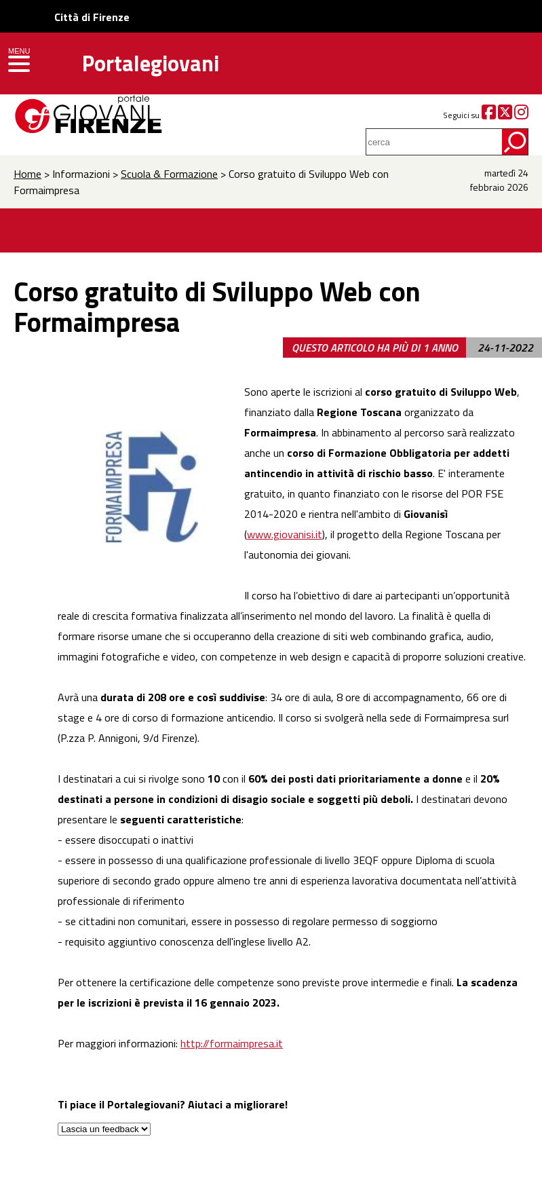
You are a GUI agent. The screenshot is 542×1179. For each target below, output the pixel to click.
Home (27, 174)
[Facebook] (489, 115)
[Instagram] (521, 115)
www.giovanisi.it (284, 534)
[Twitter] (505, 115)
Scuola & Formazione (169, 174)
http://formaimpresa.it (231, 1043)
